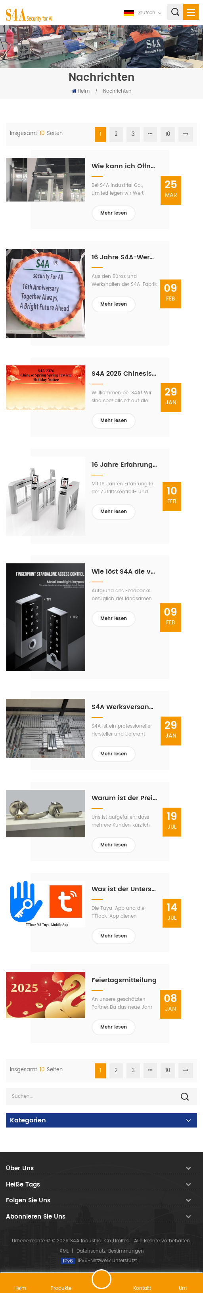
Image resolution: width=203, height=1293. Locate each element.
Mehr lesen (113, 213)
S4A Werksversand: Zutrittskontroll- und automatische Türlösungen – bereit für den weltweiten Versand (124, 707)
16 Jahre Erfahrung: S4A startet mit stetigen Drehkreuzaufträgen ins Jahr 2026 (124, 465)
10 (167, 134)
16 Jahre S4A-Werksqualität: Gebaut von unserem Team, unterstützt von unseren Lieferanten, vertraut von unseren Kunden (124, 257)
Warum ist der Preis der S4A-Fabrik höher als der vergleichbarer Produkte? (124, 798)
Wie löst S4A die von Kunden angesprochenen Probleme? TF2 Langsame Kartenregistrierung (124, 572)
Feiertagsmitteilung (124, 980)
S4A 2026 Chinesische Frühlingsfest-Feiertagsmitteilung (124, 374)
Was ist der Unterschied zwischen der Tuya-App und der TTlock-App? (124, 889)
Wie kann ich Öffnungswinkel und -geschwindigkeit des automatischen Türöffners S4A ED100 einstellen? (124, 166)
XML (64, 1251)
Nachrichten (117, 91)
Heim (81, 91)
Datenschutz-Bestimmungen (110, 1251)
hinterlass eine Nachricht (101, 1279)
